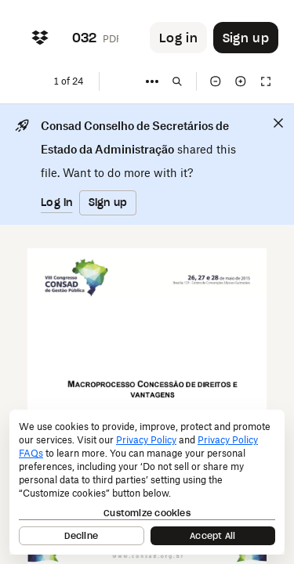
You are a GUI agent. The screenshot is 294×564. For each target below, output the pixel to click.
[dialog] (147, 482)
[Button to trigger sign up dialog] (245, 37)
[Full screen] (265, 81)
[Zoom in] (240, 81)
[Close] (278, 123)
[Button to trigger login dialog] (178, 37)
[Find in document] (177, 81)
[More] (152, 81)
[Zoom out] (215, 81)
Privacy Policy (146, 440)
